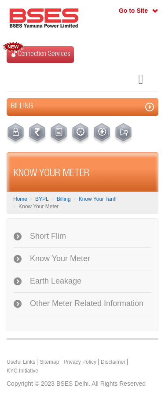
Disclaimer (113, 362)
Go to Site (133, 10)
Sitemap (49, 362)
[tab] (82, 236)
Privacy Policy (79, 362)
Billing (64, 199)
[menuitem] (15, 134)
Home (20, 199)
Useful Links (21, 362)
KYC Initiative (22, 371)
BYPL (42, 199)
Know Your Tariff (98, 199)
